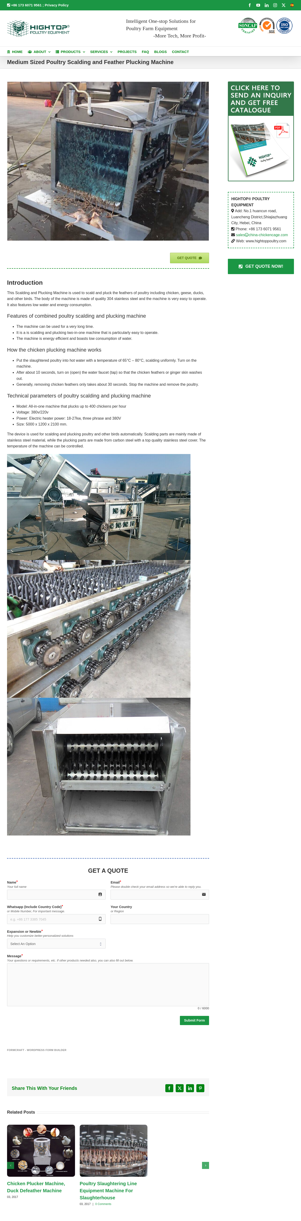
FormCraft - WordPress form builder (37, 1050)
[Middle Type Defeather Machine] (108, 161)
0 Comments (103, 1204)
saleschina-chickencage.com (262, 235)
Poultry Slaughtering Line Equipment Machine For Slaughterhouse (108, 1190)
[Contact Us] (261, 266)
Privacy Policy (57, 5)
